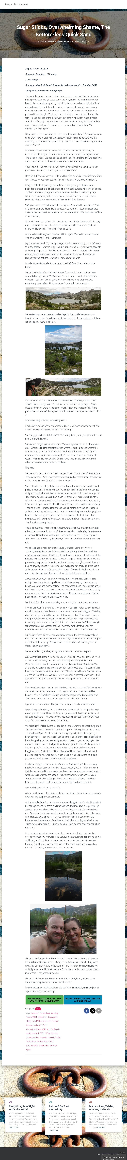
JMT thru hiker (52, 1021)
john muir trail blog (33, 1029)
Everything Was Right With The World (22, 1108)
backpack (34, 1013)
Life (38, 1008)
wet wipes (53, 1045)
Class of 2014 (31, 1017)
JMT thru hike (40, 1021)
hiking (28, 1021)
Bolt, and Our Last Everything (59, 1108)
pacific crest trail (32, 1033)
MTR (43, 1029)
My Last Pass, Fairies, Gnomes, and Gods (101, 1108)
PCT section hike (51, 1033)
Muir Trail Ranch (53, 1029)
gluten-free (42, 1017)
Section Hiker (42, 1041)
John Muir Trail (40, 1025)
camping (54, 1013)
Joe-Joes (29, 1025)
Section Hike (31, 1041)
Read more (14, 1128)
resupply (43, 1037)
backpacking (45, 1013)
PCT (41, 1033)
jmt (33, 1021)
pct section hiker (32, 1037)
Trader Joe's (43, 1045)
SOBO (50, 1041)
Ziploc (28, 1050)
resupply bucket (54, 1037)
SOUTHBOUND (32, 1045)
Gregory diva (52, 1017)
